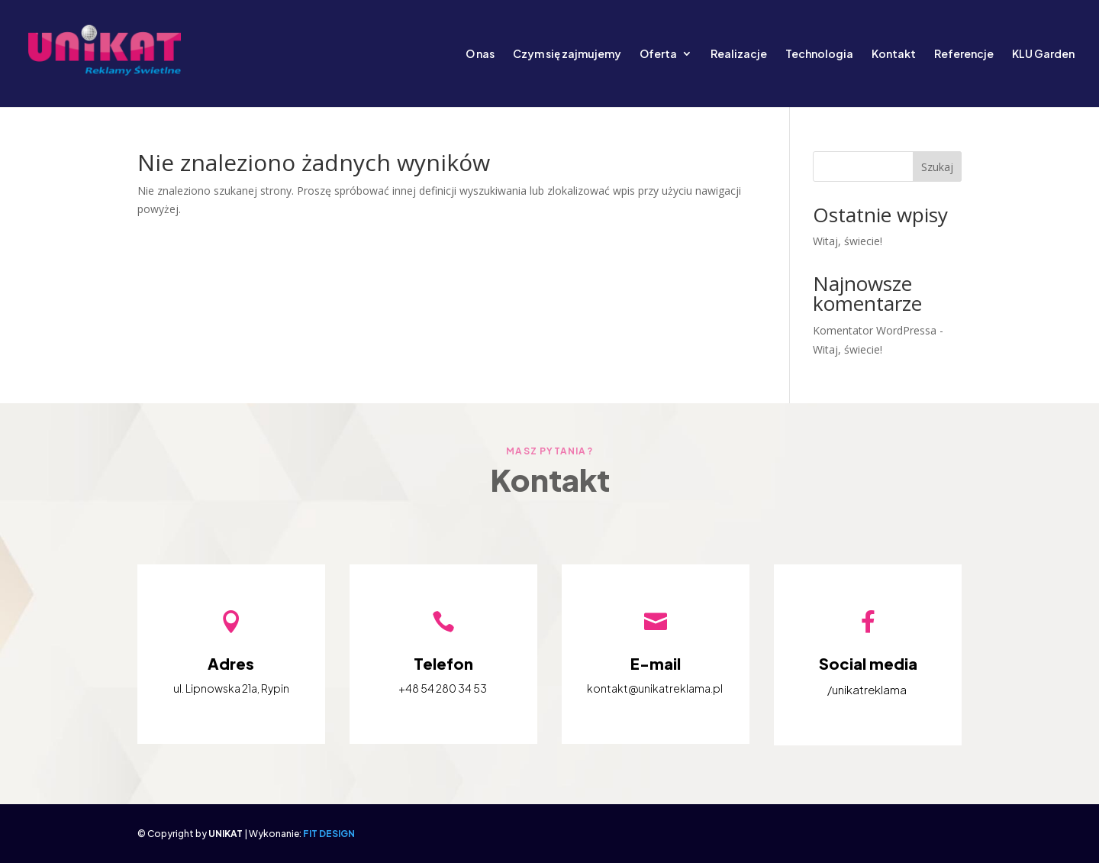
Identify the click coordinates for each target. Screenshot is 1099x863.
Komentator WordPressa (874, 330)
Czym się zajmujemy (567, 54)
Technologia (819, 54)
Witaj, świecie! (847, 241)
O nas (480, 54)
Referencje (964, 54)
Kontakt (894, 54)
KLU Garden (1043, 54)
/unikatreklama (867, 689)
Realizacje (739, 54)
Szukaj (937, 167)
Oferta (658, 54)
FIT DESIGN (329, 833)
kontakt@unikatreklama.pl (655, 688)
